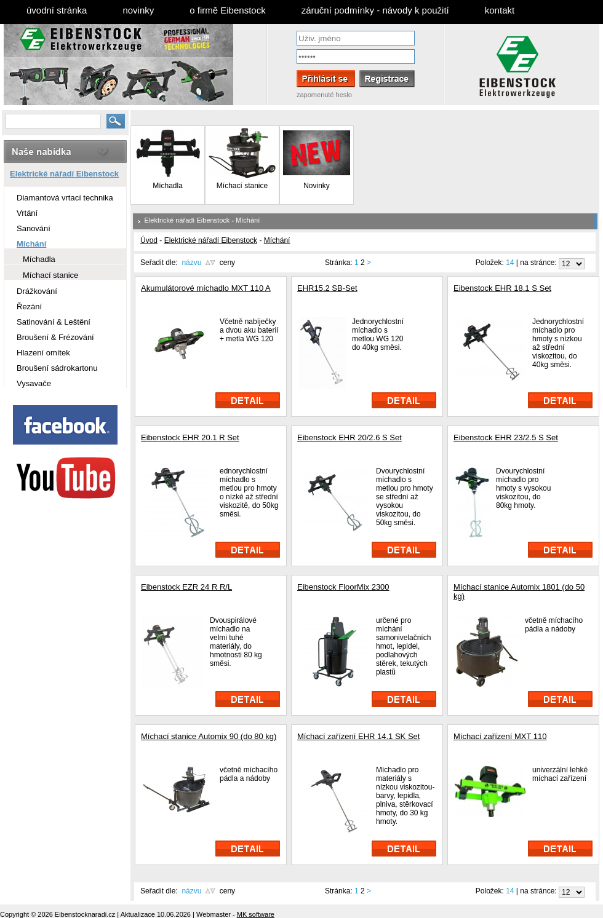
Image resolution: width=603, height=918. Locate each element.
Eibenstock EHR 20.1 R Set (190, 437)
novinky (138, 10)
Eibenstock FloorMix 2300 (343, 587)
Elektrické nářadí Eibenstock (187, 220)
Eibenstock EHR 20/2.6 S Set (349, 437)
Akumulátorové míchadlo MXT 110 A (206, 288)
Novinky (316, 182)
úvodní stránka (56, 10)
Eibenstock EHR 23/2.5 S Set (505, 437)
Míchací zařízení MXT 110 (500, 736)
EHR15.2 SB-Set (327, 288)
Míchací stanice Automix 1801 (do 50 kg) (519, 591)
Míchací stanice (242, 185)
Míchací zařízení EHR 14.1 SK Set (358, 736)
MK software (255, 914)
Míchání (248, 220)
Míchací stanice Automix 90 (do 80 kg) (208, 736)
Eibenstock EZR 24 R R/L (186, 587)
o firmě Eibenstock (227, 10)
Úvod (149, 240)
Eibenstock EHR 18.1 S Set (502, 288)
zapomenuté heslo (324, 94)
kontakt (499, 10)
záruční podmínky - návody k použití (375, 10)
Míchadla (168, 185)
